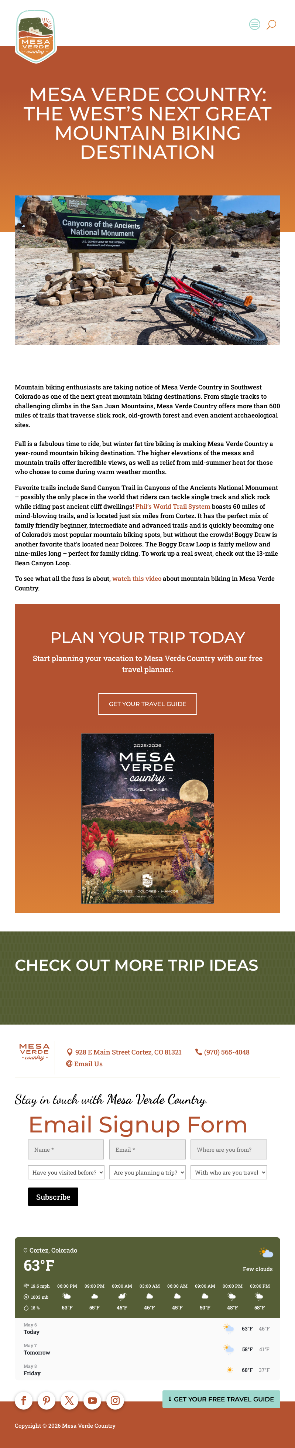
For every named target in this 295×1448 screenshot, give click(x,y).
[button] (34, 1297)
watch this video (136, 578)
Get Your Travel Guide (147, 704)
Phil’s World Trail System (173, 506)
